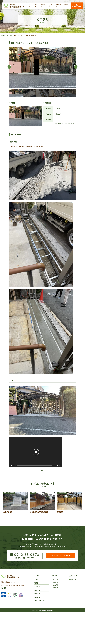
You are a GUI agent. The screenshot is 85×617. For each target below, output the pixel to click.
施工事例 (43, 6)
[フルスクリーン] (60, 465)
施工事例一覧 (42, 475)
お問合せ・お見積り (76, 7)
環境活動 (66, 6)
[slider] (34, 465)
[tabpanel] (42, 67)
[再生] (11, 465)
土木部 (30, 6)
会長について (73, 580)
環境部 (36, 6)
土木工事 (55, 584)
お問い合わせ (38, 602)
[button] (36, 452)
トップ (24, 6)
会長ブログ (58, 6)
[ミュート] (57, 465)
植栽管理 (55, 590)
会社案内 (50, 6)
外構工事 (55, 592)
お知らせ (37, 595)
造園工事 (55, 587)
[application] (35, 452)
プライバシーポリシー (41, 605)
